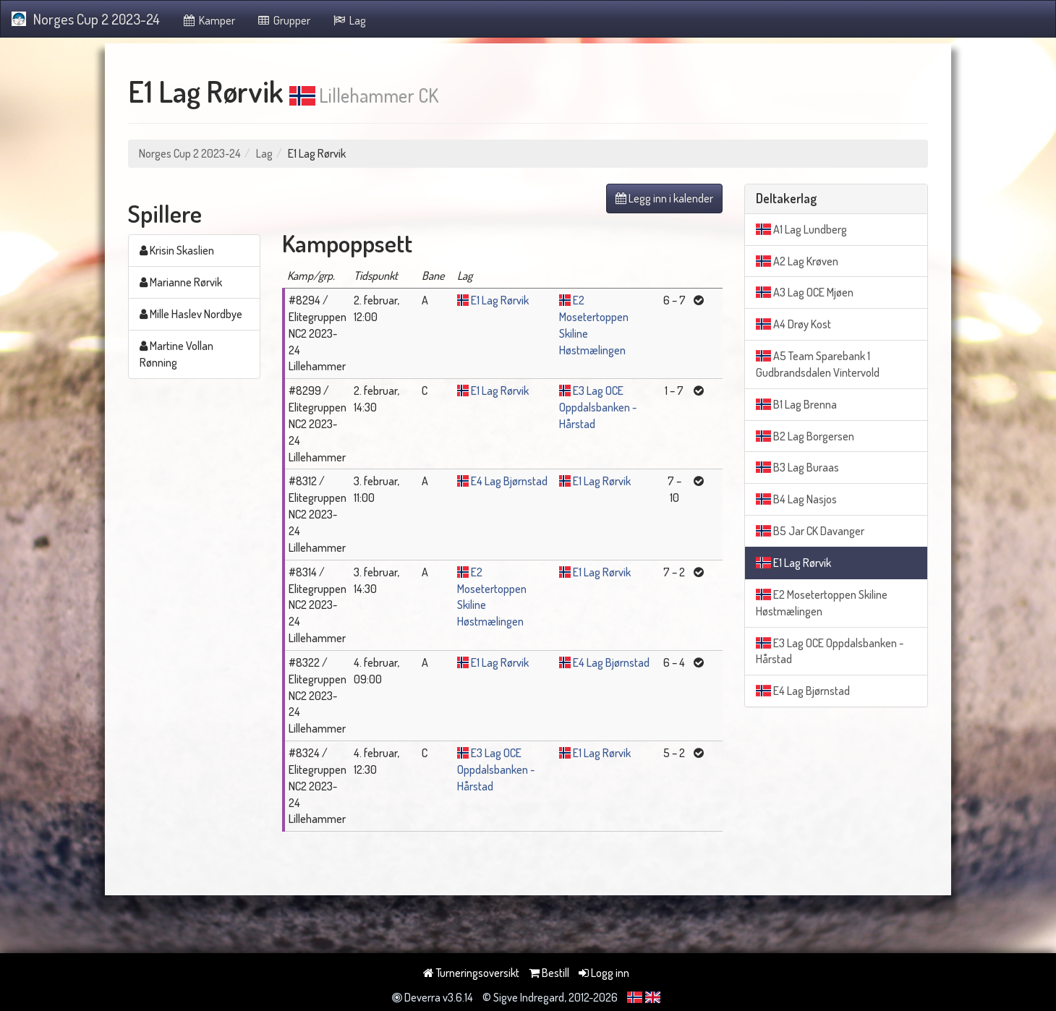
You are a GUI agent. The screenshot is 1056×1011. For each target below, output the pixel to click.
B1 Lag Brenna (796, 404)
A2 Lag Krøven (797, 261)
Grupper (284, 20)
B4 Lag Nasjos (796, 499)
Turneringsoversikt (471, 972)
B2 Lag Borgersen (805, 436)
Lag (349, 20)
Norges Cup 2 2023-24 (86, 18)
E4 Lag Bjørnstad (509, 481)
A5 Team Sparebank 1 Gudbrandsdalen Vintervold (818, 364)
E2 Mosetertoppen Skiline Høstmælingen (821, 602)
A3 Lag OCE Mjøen (804, 292)
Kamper (208, 20)
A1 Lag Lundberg (801, 229)
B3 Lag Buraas (797, 467)
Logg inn (604, 972)
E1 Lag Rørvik (500, 300)
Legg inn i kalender (664, 198)
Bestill (549, 972)
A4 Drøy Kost (793, 324)
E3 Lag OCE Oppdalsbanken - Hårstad (597, 407)
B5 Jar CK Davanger (810, 531)
